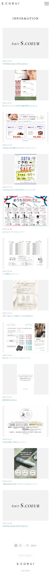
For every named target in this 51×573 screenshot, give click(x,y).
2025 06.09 (7, 229)
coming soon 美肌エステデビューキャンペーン (19, 148)
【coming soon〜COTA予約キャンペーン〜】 (19, 190)
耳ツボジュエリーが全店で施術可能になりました (20, 106)
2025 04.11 (7, 439)
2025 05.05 (7, 355)
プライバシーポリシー (25, 555)
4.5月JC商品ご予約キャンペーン (14, 442)
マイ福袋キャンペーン (10, 274)
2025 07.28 (7, 187)
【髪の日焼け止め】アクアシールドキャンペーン (20, 484)
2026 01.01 (7, 61)
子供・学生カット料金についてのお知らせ (18, 316)
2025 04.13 (7, 397)
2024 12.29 (7, 523)
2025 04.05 (7, 481)
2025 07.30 (7, 145)
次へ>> (33, 545)
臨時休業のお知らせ (10, 400)
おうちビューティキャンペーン (14, 232)
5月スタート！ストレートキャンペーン (17, 358)
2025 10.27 (7, 103)
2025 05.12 (7, 313)
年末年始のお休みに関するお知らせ (15, 64)
